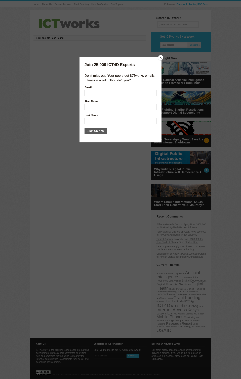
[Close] (160, 57)
